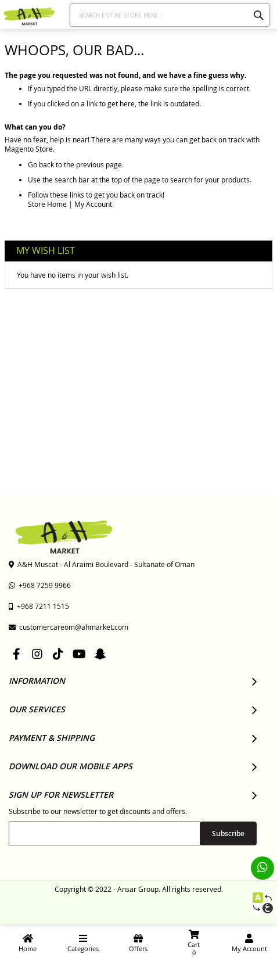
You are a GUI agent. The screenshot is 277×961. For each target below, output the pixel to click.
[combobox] (170, 15)
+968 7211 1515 (39, 606)
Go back (41, 164)
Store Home (47, 204)
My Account (93, 204)
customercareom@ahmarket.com (68, 627)
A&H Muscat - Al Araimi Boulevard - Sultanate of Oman (102, 564)
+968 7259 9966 (40, 585)
